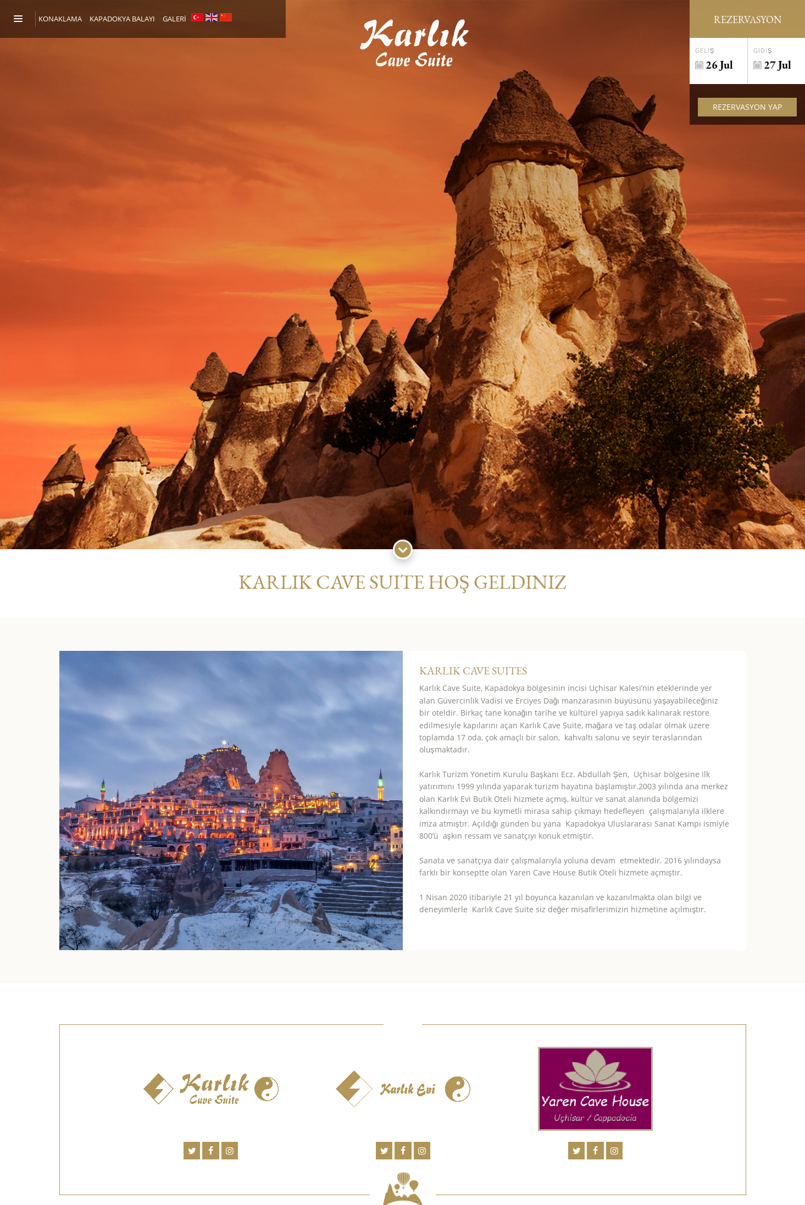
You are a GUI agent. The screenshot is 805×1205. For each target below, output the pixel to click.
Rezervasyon (747, 19)
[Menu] (25, 19)
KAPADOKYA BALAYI (122, 19)
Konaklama (60, 19)
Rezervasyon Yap (747, 107)
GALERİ (174, 19)
